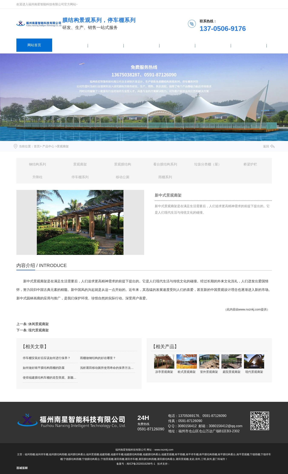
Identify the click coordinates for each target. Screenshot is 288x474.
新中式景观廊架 (35, 281)
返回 (266, 146)
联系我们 (249, 45)
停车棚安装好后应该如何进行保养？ (46, 358)
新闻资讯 (141, 45)
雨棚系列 (165, 177)
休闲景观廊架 (38, 324)
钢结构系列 (37, 164)
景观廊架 (80, 164)
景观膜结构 (122, 164)
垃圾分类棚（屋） (207, 164)
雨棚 (105, 45)
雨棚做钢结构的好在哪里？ (98, 358)
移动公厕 (122, 177)
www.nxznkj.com (250, 309)
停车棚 (177, 45)
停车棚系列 (80, 177)
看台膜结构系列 (165, 164)
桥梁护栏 (250, 164)
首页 (37, 146)
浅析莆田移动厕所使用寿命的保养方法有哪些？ (107, 367)
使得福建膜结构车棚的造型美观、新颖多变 (50, 377)
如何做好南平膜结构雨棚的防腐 (43, 367)
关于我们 (213, 45)
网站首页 (34, 45)
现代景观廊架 (38, 330)
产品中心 (70, 45)
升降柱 (37, 177)
